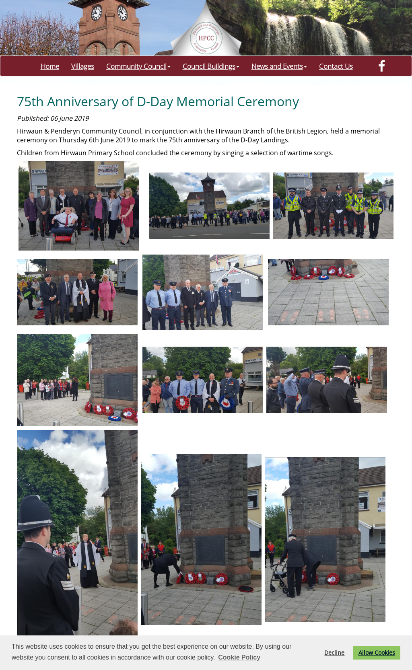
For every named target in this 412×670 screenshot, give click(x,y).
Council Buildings (211, 66)
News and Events (279, 66)
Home (50, 66)
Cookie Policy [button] (239, 657)
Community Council (138, 66)
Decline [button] (334, 652)
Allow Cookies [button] (376, 652)
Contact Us (336, 66)
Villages (82, 66)
